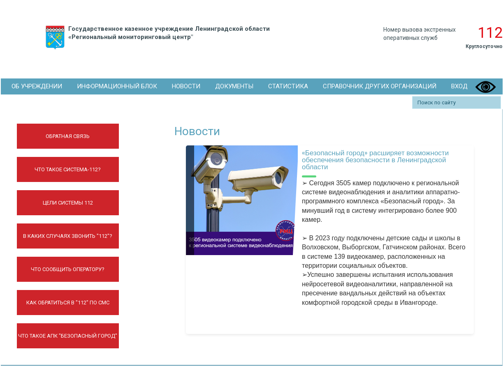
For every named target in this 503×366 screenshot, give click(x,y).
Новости (186, 86)
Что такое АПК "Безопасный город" (67, 336)
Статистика (288, 86)
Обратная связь (68, 136)
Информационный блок (117, 86)
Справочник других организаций (379, 86)
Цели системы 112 (68, 203)
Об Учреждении (37, 86)
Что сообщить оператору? (67, 269)
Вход (459, 86)
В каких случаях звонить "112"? (67, 236)
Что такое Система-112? (68, 169)
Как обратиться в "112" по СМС (67, 302)
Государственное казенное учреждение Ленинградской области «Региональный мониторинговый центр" (156, 38)
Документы (234, 86)
